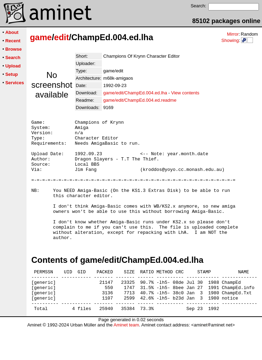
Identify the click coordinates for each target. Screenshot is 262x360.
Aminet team (126, 357)
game (41, 37)
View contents (185, 92)
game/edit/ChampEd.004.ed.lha (135, 92)
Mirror (233, 34)
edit (61, 37)
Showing (230, 40)
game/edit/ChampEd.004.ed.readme (140, 100)
